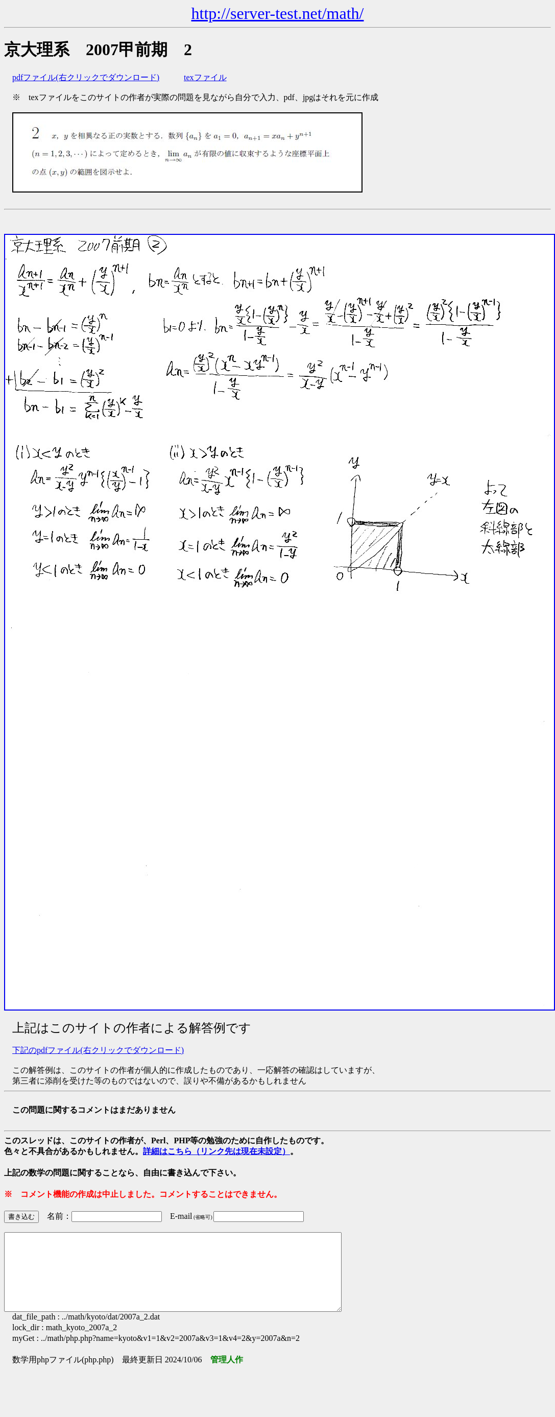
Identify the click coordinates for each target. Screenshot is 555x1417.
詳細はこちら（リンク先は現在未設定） (216, 1151)
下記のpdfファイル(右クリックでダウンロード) (98, 1050)
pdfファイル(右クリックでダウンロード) (85, 77)
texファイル (205, 77)
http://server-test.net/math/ (277, 13)
